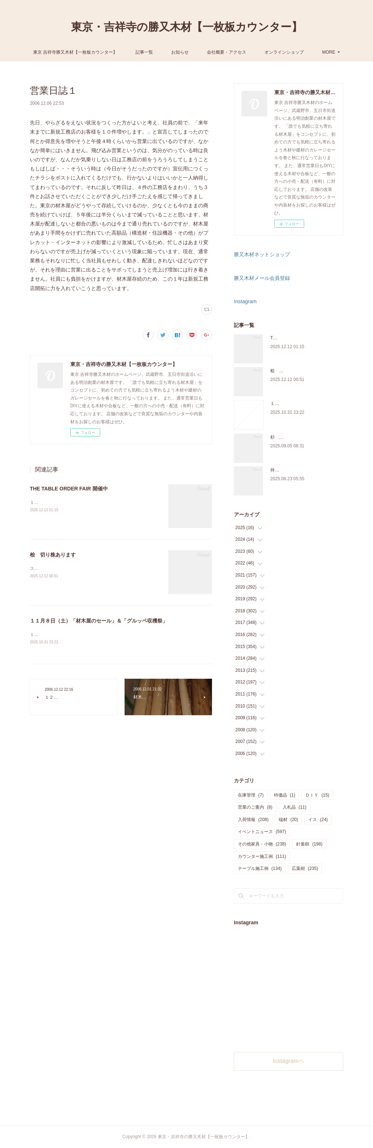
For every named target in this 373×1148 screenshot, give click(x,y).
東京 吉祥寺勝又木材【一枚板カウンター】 (104, 52)
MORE (299, 52)
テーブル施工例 (260, 868)
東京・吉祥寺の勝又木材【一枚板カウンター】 (186, 27)
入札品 (294, 807)
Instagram (245, 301)
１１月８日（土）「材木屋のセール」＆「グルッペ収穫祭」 (99, 621)
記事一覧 (173, 52)
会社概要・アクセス (255, 52)
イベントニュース (262, 831)
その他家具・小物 (262, 844)
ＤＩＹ (317, 795)
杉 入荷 (279, 437)
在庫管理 (251, 795)
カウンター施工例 (262, 856)
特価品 (284, 795)
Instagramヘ (289, 1061)
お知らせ (208, 52)
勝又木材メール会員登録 (262, 278)
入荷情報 (253, 819)
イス (317, 819)
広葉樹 (305, 868)
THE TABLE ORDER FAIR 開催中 (69, 489)
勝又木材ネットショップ (262, 254)
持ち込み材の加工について (296, 470)
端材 (288, 819)
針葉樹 (309, 844)
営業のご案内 (255, 807)
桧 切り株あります (53, 555)
